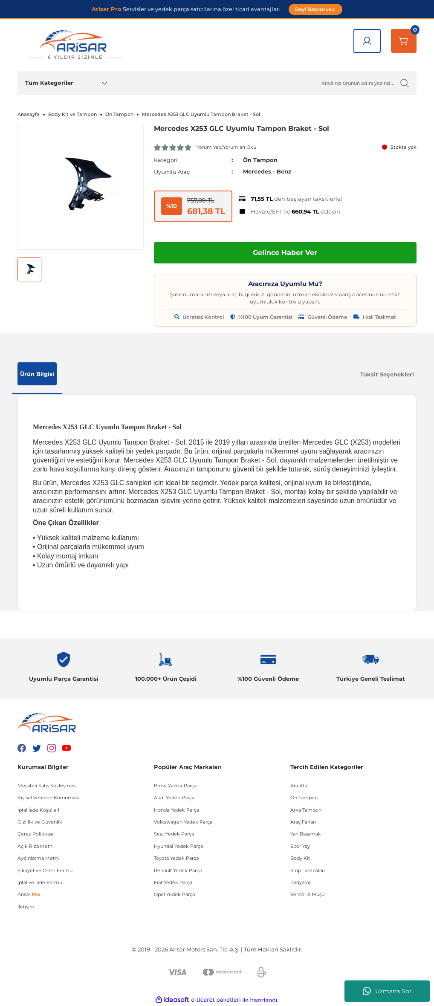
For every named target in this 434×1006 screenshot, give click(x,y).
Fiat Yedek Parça (173, 882)
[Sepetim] (404, 41)
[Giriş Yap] (367, 41)
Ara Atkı (299, 785)
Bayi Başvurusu (315, 9)
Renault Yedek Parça (178, 870)
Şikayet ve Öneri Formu (44, 870)
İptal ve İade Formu (39, 882)
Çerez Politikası (35, 834)
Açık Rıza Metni (35, 846)
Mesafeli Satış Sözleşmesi (47, 785)
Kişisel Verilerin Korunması (48, 797)
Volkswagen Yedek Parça (183, 821)
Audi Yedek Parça (174, 797)
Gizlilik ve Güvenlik (39, 821)
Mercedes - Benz (267, 171)
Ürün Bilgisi (37, 373)
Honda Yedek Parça (176, 809)
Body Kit (300, 858)
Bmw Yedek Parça (175, 785)
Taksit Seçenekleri (387, 373)
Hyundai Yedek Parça (178, 846)
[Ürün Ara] (265, 83)
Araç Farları (303, 821)
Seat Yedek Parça (174, 834)
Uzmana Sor (387, 991)
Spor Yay (300, 846)
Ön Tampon (260, 159)
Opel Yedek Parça (174, 894)
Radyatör (300, 882)
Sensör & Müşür (308, 894)
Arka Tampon (305, 809)
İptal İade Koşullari (38, 809)
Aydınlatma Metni (38, 858)
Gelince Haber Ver (285, 252)
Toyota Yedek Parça (176, 858)
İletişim (26, 906)
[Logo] (75, 45)
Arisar (28, 894)
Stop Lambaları (307, 870)
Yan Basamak (305, 834)
